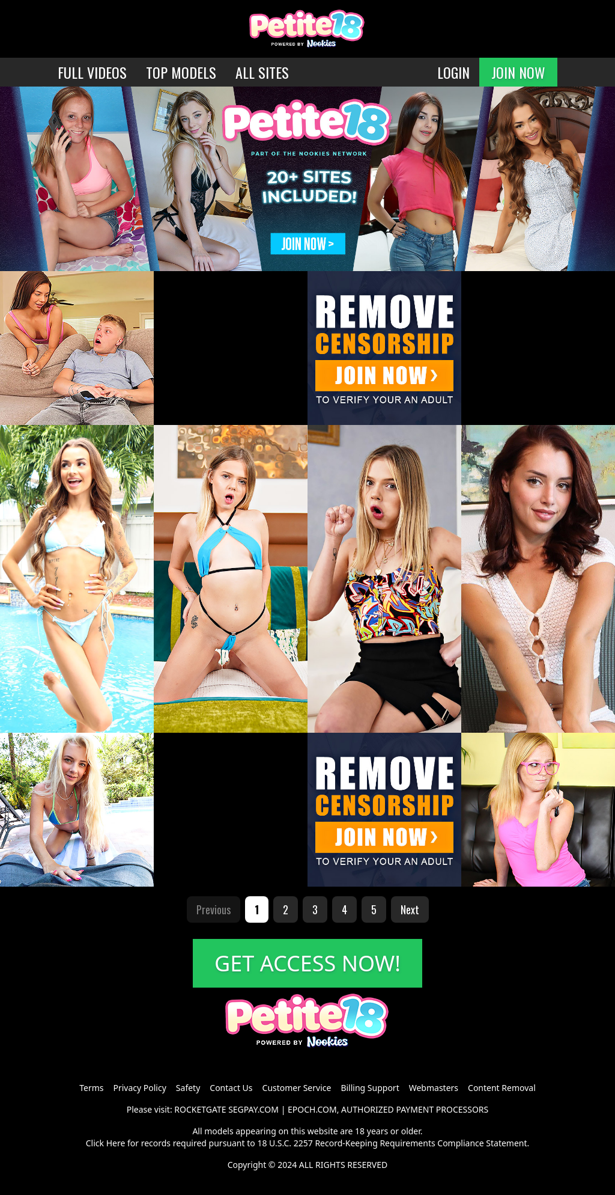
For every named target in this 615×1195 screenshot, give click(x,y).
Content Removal (502, 1087)
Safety (188, 1087)
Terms (91, 1087)
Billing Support (370, 1087)
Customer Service (297, 1087)
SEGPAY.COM (253, 1109)
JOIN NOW (518, 72)
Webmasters (433, 1087)
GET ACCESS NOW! (307, 963)
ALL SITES (262, 72)
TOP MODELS (181, 72)
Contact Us (231, 1087)
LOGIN (453, 72)
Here (116, 1143)
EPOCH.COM (312, 1109)
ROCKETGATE (200, 1109)
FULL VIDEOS (92, 72)
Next (410, 909)
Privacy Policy (139, 1087)
